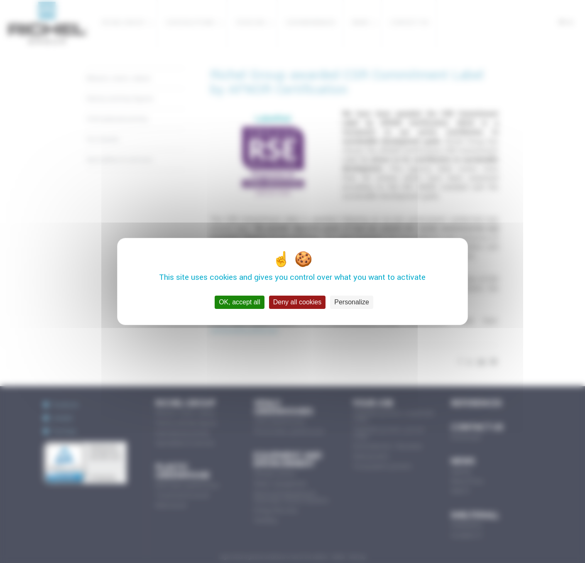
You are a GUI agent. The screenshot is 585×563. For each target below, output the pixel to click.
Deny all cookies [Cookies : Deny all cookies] (297, 302)
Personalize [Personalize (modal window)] (351, 302)
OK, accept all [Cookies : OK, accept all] (239, 302)
